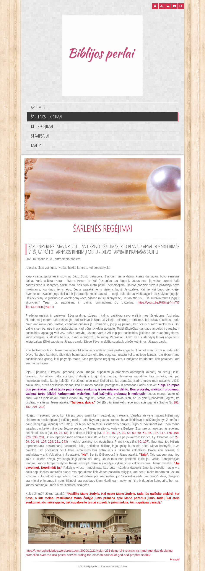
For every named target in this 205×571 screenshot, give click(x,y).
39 (123, 433)
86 (149, 433)
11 (108, 433)
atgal (174, 559)
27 (60, 433)
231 (41, 437)
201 (34, 406)
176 (169, 433)
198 (176, 433)
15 (55, 433)
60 (139, 433)
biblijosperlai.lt (92, 566)
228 (28, 437)
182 (28, 406)
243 (64, 441)
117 (162, 433)
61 (66, 433)
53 (128, 433)
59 (134, 433)
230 (35, 437)
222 (41, 406)
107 (155, 433)
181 (176, 402)
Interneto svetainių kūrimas (114, 566)
